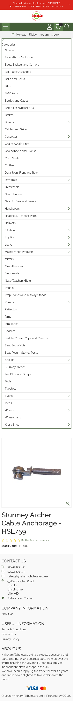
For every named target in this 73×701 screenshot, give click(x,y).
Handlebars (12, 208)
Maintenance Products (19, 251)
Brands (9, 122)
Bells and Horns (15, 79)
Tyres (8, 403)
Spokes (9, 359)
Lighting (10, 237)
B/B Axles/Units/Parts (19, 107)
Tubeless (10, 388)
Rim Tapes (11, 323)
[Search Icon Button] (67, 27)
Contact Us (9, 634)
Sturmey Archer (15, 367)
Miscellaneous (14, 266)
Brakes (9, 115)
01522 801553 (13, 571)
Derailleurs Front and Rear (21, 172)
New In (9, 50)
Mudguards (12, 273)
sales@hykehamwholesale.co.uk (25, 576)
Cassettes (11, 136)
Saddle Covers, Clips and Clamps (26, 338)
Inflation (10, 230)
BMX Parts (11, 93)
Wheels (10, 410)
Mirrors (9, 259)
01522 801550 (13, 566)
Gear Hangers (13, 194)
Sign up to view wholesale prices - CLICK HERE (36, 3)
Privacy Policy (10, 639)
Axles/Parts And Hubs (19, 57)
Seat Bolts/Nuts (15, 345)
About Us (7, 614)
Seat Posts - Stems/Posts (21, 352)
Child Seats (12, 158)
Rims (8, 316)
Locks (8, 244)
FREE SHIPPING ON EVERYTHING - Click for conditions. (36, 6)
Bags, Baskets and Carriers (22, 64)
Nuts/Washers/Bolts (18, 280)
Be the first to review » (35, 540)
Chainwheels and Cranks (20, 151)
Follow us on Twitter (17, 598)
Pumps (9, 302)
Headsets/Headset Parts (21, 215)
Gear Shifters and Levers (20, 201)
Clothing (10, 165)
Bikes (8, 86)
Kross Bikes (12, 424)
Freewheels (12, 187)
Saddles (10, 331)
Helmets (10, 223)
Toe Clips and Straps (18, 374)
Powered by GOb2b (58, 695)
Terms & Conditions (14, 629)
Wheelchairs (13, 417)
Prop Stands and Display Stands (25, 295)
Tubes (9, 395)
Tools (8, 381)
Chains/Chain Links (17, 143)
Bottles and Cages (16, 100)
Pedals (9, 287)
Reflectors (11, 309)
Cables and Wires (16, 129)
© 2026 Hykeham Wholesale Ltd (22, 695)
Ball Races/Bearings (18, 71)
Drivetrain (11, 179)
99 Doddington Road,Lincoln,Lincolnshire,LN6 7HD (18, 587)
